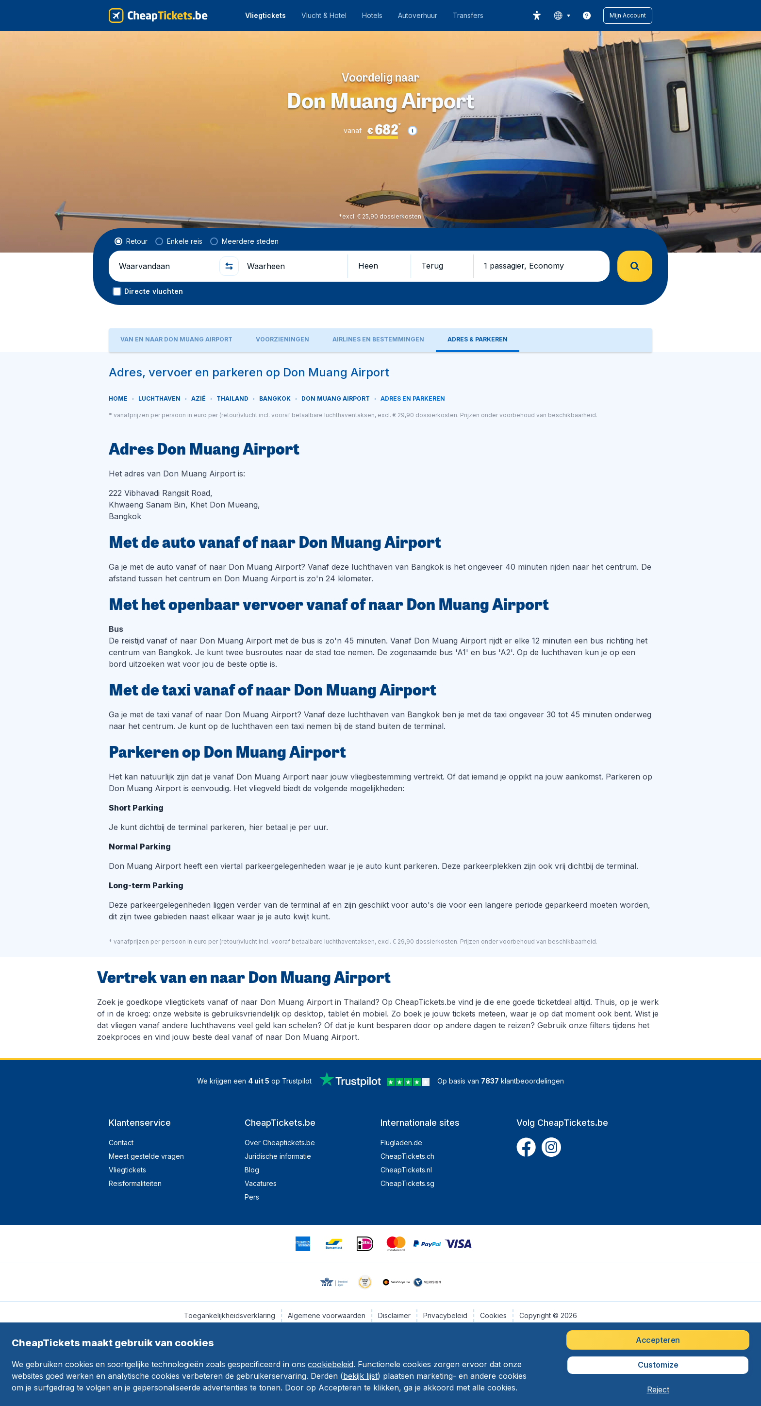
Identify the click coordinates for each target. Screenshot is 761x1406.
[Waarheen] (293, 266)
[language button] (561, 15)
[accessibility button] (537, 15)
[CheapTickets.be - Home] (158, 15)
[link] (587, 15)
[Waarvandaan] (165, 266)
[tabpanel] (380, 705)
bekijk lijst (360, 1376)
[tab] (176, 340)
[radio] (131, 241)
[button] (627, 15)
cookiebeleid (330, 1364)
